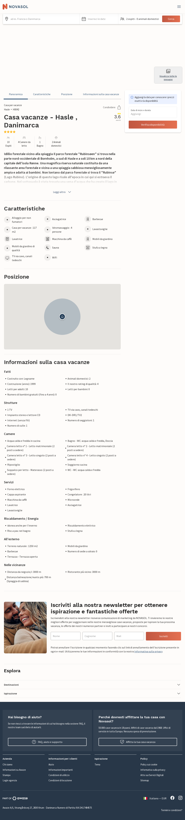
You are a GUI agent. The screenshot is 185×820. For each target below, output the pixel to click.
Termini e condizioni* (171, 810)
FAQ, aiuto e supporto (47, 742)
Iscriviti (163, 636)
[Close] (179, 6)
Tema (97, 764)
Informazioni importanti (61, 769)
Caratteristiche (42, 94)
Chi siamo (7, 764)
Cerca (171, 19)
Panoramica (16, 94)
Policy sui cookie (148, 764)
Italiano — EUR (154, 798)
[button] (99, 19)
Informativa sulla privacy (148, 651)
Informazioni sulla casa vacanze (101, 94)
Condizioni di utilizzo (59, 775)
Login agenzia (10, 780)
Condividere (112, 107)
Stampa (6, 775)
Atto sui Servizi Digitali (151, 775)
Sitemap (144, 780)
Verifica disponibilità (152, 124)
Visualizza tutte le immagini (168, 75)
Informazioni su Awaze (14, 769)
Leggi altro (62, 192)
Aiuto (51, 764)
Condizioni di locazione (60, 780)
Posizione (66, 94)
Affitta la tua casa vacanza (137, 742)
